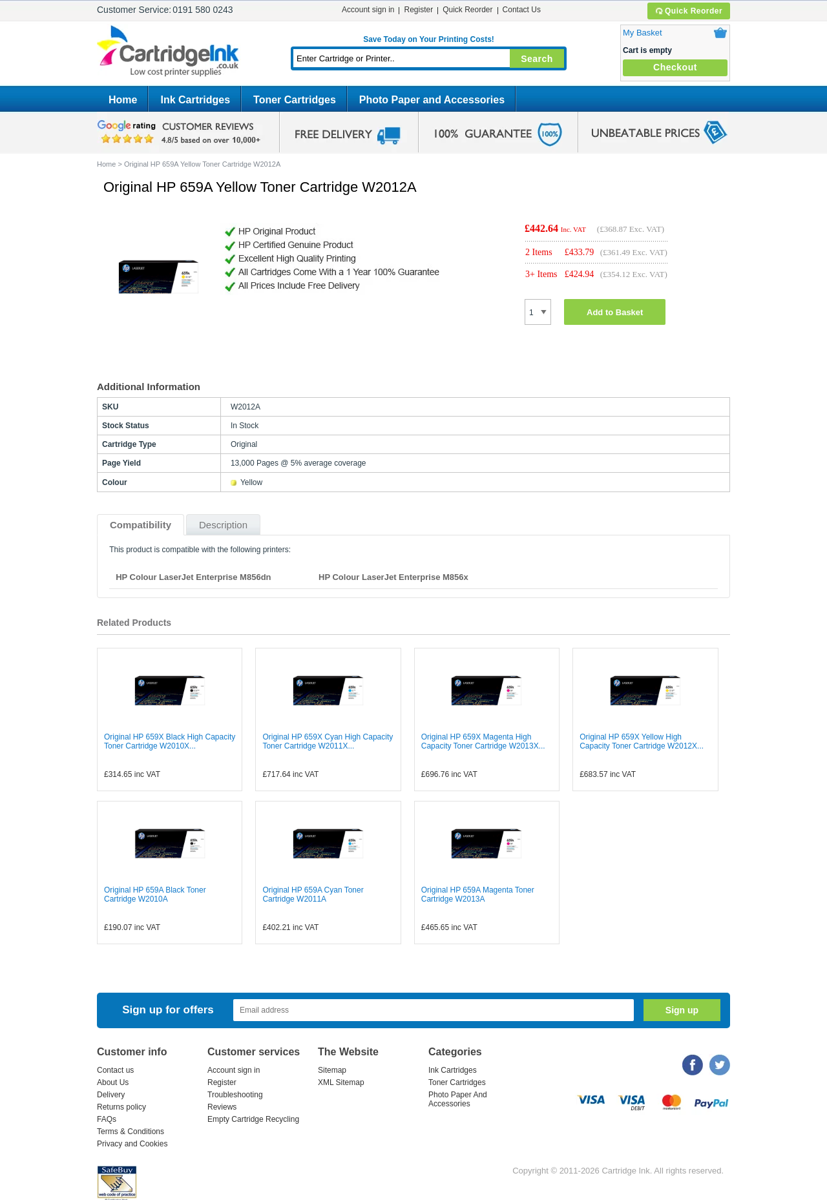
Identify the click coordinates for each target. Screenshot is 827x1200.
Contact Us (522, 9)
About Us (113, 1082)
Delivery (111, 1094)
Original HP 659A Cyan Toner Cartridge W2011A (312, 894)
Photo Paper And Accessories (457, 1099)
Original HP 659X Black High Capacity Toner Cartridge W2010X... (169, 741)
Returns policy (121, 1107)
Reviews (221, 1107)
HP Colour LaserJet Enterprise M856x (393, 577)
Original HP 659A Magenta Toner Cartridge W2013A (477, 894)
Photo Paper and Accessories (432, 99)
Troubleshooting (235, 1094)
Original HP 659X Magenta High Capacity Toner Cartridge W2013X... (483, 741)
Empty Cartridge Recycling (253, 1119)
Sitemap (332, 1070)
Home (123, 99)
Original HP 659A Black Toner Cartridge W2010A (155, 894)
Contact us (115, 1070)
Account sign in (368, 9)
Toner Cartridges (294, 99)
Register (418, 9)
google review (181, 132)
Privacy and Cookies (132, 1143)
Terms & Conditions (130, 1131)
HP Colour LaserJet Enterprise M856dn (193, 577)
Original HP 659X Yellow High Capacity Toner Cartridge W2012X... (642, 741)
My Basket (642, 32)
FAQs (106, 1119)
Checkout (675, 67)
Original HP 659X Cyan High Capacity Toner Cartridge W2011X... (327, 741)
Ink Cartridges (195, 99)
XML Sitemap (341, 1082)
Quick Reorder (688, 11)
